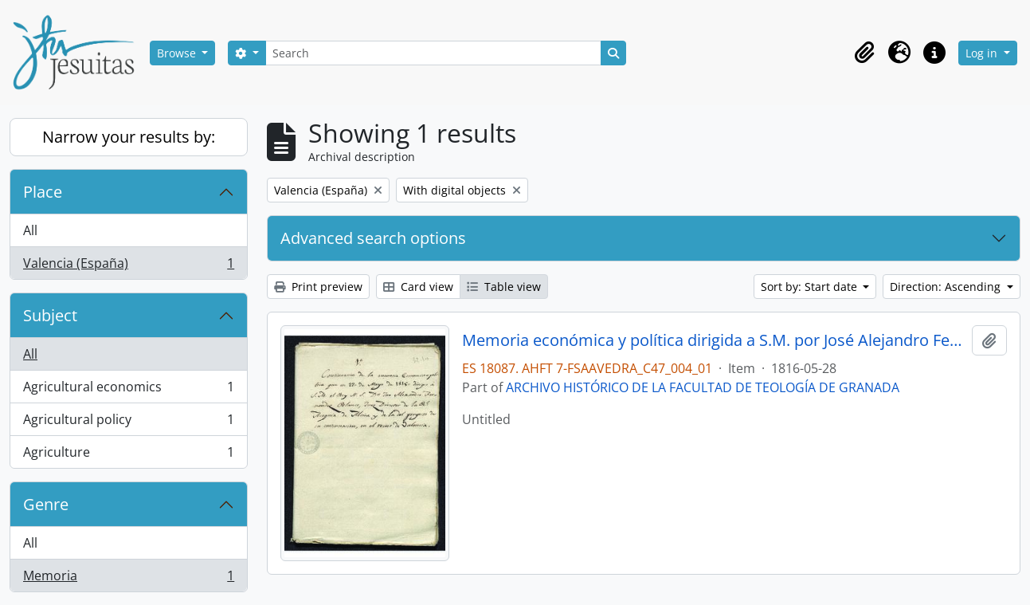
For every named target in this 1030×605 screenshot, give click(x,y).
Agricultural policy (128, 423)
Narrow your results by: (128, 136)
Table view (504, 286)
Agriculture (128, 455)
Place (42, 191)
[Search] (433, 53)
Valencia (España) (128, 266)
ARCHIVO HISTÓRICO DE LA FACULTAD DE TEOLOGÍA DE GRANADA (702, 387)
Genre (46, 504)
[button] (864, 52)
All (30, 230)
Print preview (318, 286)
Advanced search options (373, 238)
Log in (983, 53)
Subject (50, 315)
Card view (418, 286)
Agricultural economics (128, 390)
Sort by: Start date (810, 286)
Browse (178, 53)
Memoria (128, 578)
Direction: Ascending (947, 286)
